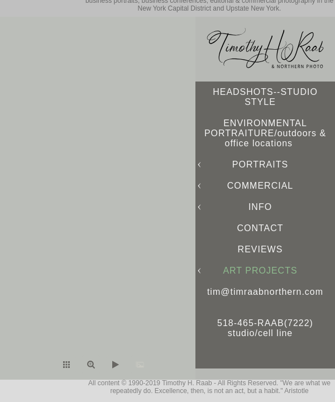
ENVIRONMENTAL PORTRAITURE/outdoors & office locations (265, 133)
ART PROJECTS (260, 270)
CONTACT (260, 228)
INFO (260, 207)
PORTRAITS (260, 164)
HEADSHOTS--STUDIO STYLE (265, 97)
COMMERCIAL (260, 185)
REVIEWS (260, 249)
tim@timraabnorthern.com (265, 291)
